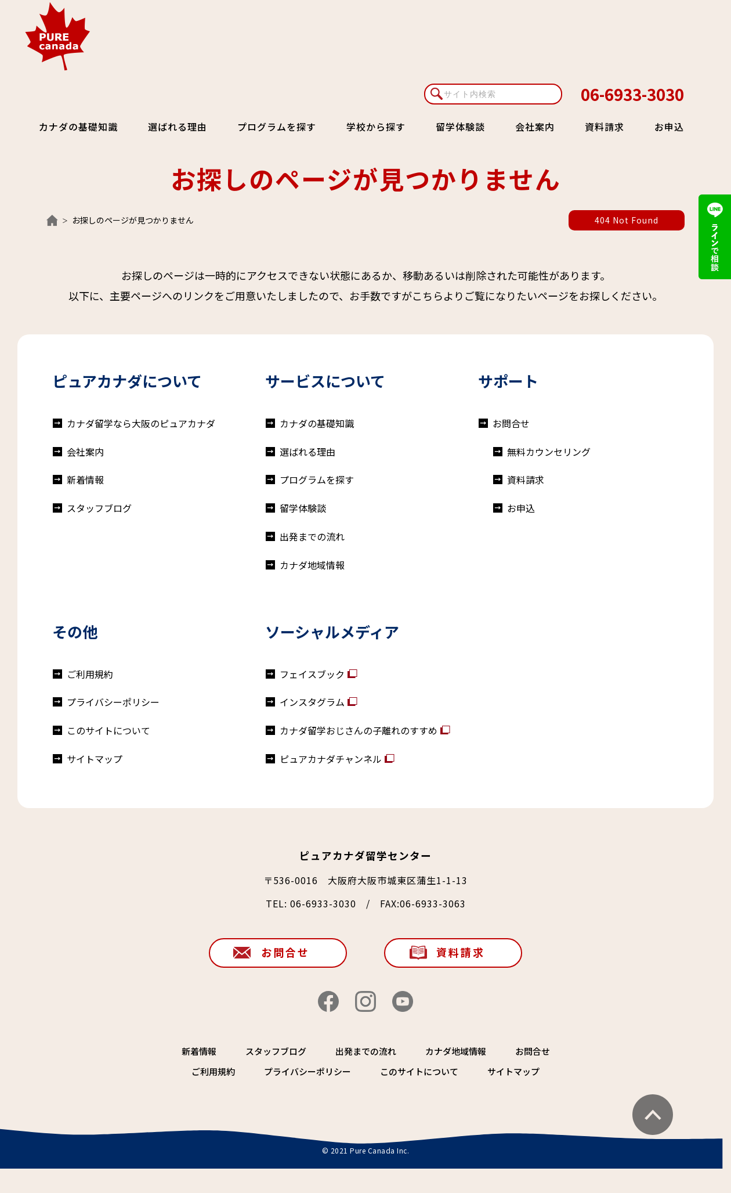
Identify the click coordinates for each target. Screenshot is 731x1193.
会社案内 (535, 127)
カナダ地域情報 (312, 565)
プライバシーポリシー (113, 702)
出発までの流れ (312, 536)
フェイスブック (312, 674)
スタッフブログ (99, 508)
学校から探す (376, 127)
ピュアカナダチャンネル (331, 759)
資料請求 (604, 127)
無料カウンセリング (549, 452)
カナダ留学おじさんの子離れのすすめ (358, 730)
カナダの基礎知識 (78, 127)
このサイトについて (108, 730)
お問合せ (511, 423)
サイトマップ (94, 759)
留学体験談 (460, 127)
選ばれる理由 (177, 127)
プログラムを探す (276, 127)
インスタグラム (312, 702)
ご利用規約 (90, 674)
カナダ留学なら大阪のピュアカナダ (141, 423)
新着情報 (85, 479)
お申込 (669, 127)
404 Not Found (626, 220)
